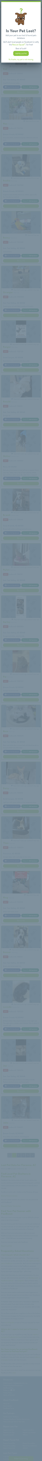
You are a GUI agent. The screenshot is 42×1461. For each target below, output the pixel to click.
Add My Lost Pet (21, 53)
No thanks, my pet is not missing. (21, 59)
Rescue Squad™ (19, 44)
